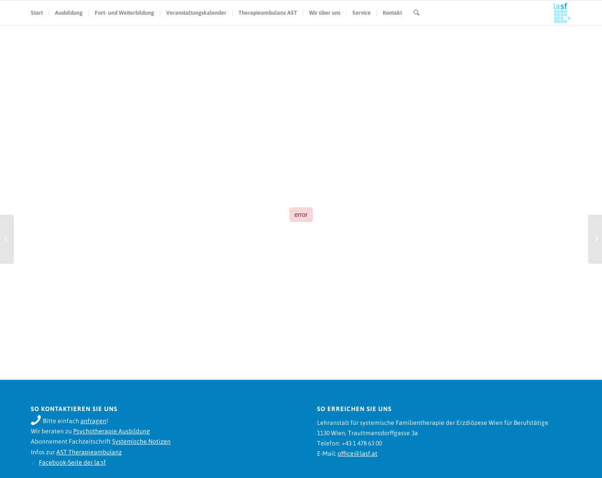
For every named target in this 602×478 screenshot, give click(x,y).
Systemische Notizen (141, 441)
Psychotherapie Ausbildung (111, 431)
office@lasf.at (357, 453)
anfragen (93, 420)
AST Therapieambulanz (89, 452)
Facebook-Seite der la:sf (72, 462)
